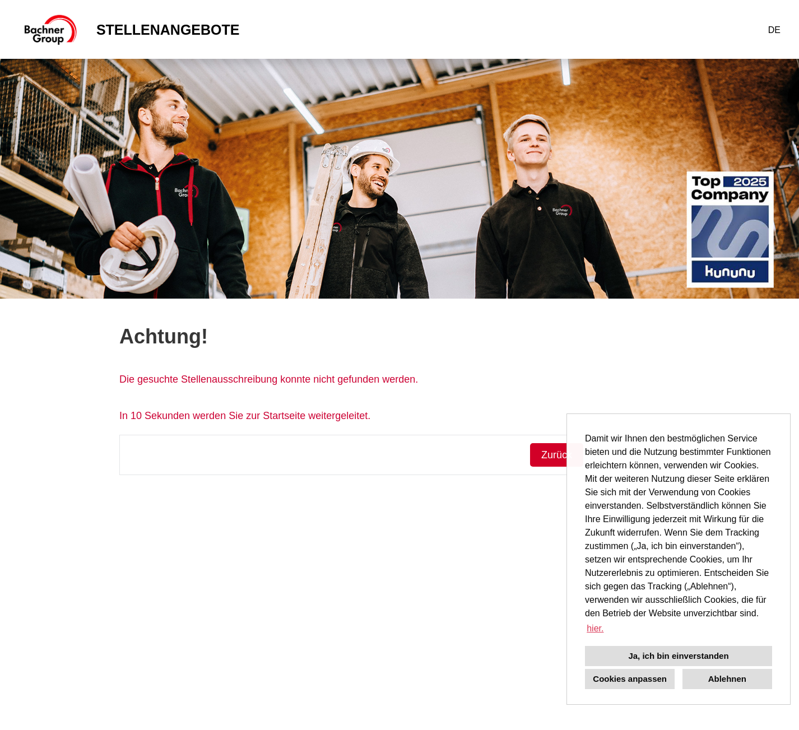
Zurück (556, 455)
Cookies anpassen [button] (630, 678)
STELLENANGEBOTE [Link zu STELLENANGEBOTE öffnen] (168, 30)
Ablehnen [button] (727, 678)
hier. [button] (595, 628)
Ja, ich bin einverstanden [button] (678, 656)
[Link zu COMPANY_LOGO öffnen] (49, 29)
